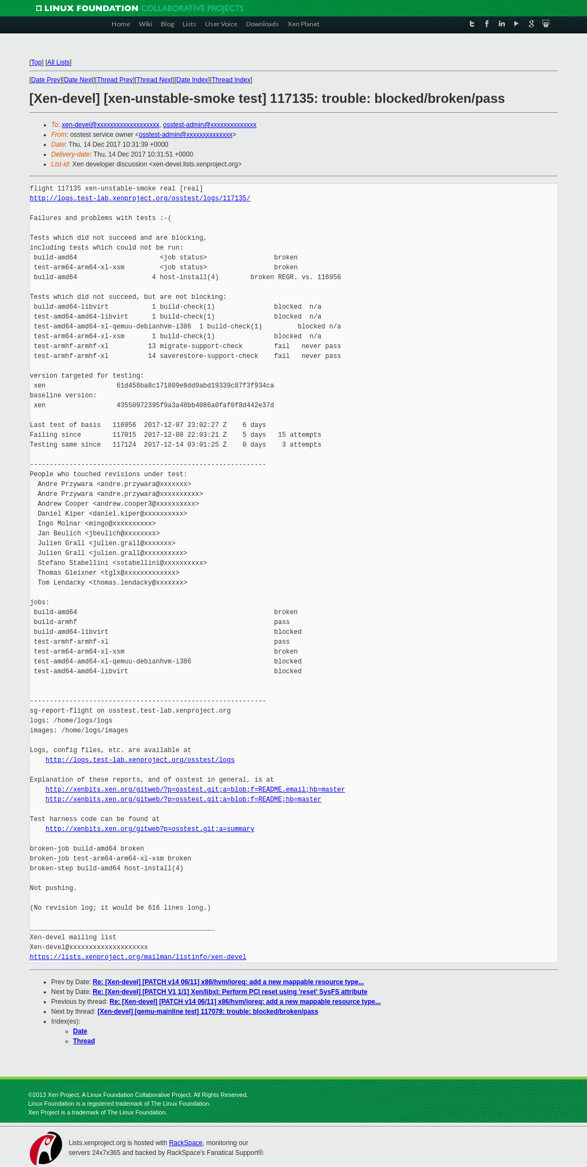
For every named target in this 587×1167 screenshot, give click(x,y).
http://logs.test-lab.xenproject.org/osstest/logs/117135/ (140, 198)
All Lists (58, 62)
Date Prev (45, 80)
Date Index (192, 80)
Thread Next (155, 80)
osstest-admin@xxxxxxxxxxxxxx (210, 125)
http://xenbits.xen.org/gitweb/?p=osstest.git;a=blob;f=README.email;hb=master (195, 789)
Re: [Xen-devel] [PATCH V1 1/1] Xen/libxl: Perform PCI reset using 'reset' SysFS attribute (230, 992)
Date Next (78, 80)
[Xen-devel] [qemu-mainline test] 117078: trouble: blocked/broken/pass (207, 1011)
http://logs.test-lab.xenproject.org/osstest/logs (140, 760)
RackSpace (185, 1143)
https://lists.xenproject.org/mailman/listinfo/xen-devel (138, 957)
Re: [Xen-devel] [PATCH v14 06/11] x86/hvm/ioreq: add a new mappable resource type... (228, 982)
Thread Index (231, 80)
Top (36, 62)
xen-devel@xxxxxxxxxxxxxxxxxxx (110, 125)
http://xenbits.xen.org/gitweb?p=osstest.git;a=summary (149, 829)
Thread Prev (115, 80)
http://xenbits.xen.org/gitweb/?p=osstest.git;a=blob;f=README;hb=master (183, 799)
